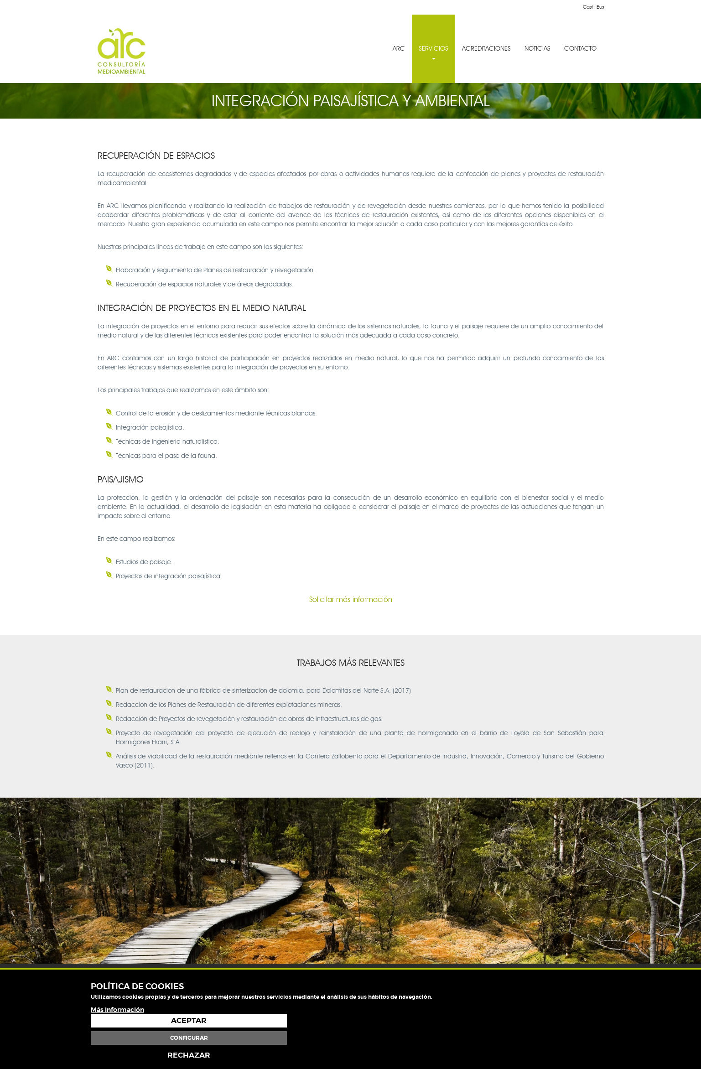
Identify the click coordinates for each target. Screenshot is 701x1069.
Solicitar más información (350, 599)
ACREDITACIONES (486, 48)
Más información (117, 1051)
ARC (399, 48)
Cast (588, 7)
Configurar (557, 1038)
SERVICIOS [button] (434, 52)
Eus (600, 7)
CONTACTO (581, 48)
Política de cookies (584, 1000)
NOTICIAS (538, 48)
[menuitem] (399, 49)
